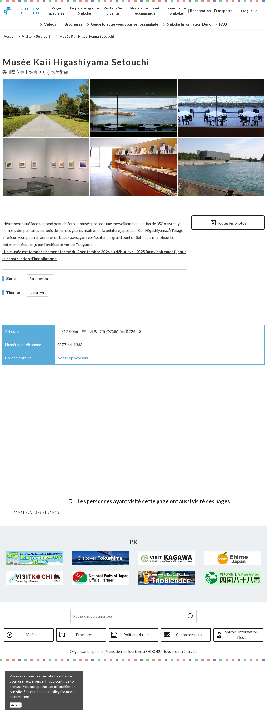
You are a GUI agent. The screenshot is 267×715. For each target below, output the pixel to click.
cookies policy (48, 691)
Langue (246, 11)
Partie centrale (40, 279)
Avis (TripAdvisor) (72, 357)
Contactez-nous (189, 688)
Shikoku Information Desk (241, 688)
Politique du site (136, 688)
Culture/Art (38, 293)
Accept (15, 705)
